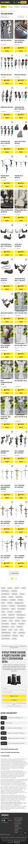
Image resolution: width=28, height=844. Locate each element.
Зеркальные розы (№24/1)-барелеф (5, 142)
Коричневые (21, 623)
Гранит (3, 587)
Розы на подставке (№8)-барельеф (20, 41)
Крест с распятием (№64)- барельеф (19, 522)
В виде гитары (5, 626)
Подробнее (10, 842)
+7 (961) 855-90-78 (5, 818)
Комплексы (14, 590)
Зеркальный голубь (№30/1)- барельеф (20, 279)
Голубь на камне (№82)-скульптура (21, 211)
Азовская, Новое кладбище (6, 834)
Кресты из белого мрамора (8, 617)
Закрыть (17, 842)
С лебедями (18, 611)
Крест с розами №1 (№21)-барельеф (19, 452)
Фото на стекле (17, 822)
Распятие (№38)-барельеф (5, 177)
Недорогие (11, 614)
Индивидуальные (19, 602)
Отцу (16, 629)
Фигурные (15, 635)
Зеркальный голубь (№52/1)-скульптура (6, 245)
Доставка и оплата (18, 828)
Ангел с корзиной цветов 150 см (5, 346)
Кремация (16, 829)
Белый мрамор (5, 623)
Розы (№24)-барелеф (6, 40)
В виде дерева (21, 608)
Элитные (17, 587)
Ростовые (4, 605)
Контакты (10, 6)
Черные (13, 608)
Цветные (17, 620)
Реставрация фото (18, 823)
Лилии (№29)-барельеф (7, 107)
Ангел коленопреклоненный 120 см (6, 382)
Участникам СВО (21, 605)
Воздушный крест (21, 614)
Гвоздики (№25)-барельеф (5, 452)
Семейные (4, 599)
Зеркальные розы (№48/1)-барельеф (19, 108)
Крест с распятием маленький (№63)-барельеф (5, 487)
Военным (22, 593)
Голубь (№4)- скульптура (4, 279)
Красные (14, 623)
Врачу (3, 602)
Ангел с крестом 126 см (21, 417)
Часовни (14, 638)
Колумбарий (12, 599)
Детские (4, 596)
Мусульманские (5, 593)
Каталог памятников (18, 817)
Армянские (14, 593)
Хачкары (4, 614)
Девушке (4, 629)
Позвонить (23, 2)
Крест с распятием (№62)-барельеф (19, 557)
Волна (11, 620)
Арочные (11, 596)
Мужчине (20, 599)
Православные (5, 590)
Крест (23, 620)
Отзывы (16, 832)
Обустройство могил (18, 819)
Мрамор (10, 587)
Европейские (19, 596)
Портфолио (16, 6)
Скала (3, 611)
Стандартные (20, 617)
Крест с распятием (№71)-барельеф (5, 557)
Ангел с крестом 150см (21, 313)
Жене (10, 629)
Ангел (14, 632)
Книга (12, 626)
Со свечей (10, 611)
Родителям (12, 605)
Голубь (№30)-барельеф (7, 313)
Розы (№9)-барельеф (6, 75)
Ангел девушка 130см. (21, 381)
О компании (16, 826)
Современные (5, 608)
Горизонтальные (5, 638)
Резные (23, 587)
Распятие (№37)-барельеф (19, 177)
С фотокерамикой (6, 635)
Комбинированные (6, 632)
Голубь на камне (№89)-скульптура (7, 211)
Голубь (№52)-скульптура (18, 245)
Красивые (4, 620)
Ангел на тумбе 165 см (21, 345)
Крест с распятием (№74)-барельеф (5, 522)
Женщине (10, 602)
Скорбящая (19, 626)
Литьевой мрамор (17, 820)
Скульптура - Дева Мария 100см (6, 418)
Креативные (21, 632)
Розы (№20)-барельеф (20, 75)
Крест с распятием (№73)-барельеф (19, 486)
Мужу (21, 629)
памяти (5, 2)
